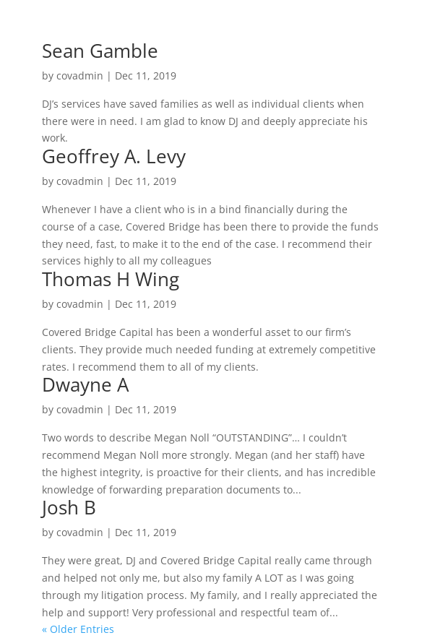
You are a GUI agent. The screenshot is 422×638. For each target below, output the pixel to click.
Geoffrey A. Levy (114, 156)
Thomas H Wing (110, 279)
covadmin (79, 75)
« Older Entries (78, 629)
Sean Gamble (100, 51)
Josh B (69, 507)
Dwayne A (85, 384)
